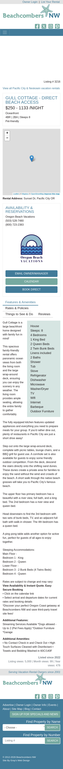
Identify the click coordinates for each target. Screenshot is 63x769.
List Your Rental (50, 1)
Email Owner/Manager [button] (31, 273)
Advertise (8, 705)
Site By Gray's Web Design (16, 760)
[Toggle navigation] (5, 32)
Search (52, 727)
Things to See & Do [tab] (19, 314)
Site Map (17, 709)
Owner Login (30, 1)
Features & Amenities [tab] (20, 302)
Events (52, 705)
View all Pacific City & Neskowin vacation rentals (31, 88)
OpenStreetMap (37, 194)
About (6, 709)
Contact (36, 709)
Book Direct (31, 289)
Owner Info (39, 705)
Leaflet (16, 194)
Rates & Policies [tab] (17, 308)
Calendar (31, 281)
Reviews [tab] (44, 314)
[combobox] (24, 727)
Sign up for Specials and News (35, 714)
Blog (27, 709)
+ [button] (7, 133)
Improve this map (52, 194)
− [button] (7, 138)
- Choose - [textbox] (10, 727)
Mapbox (25, 194)
